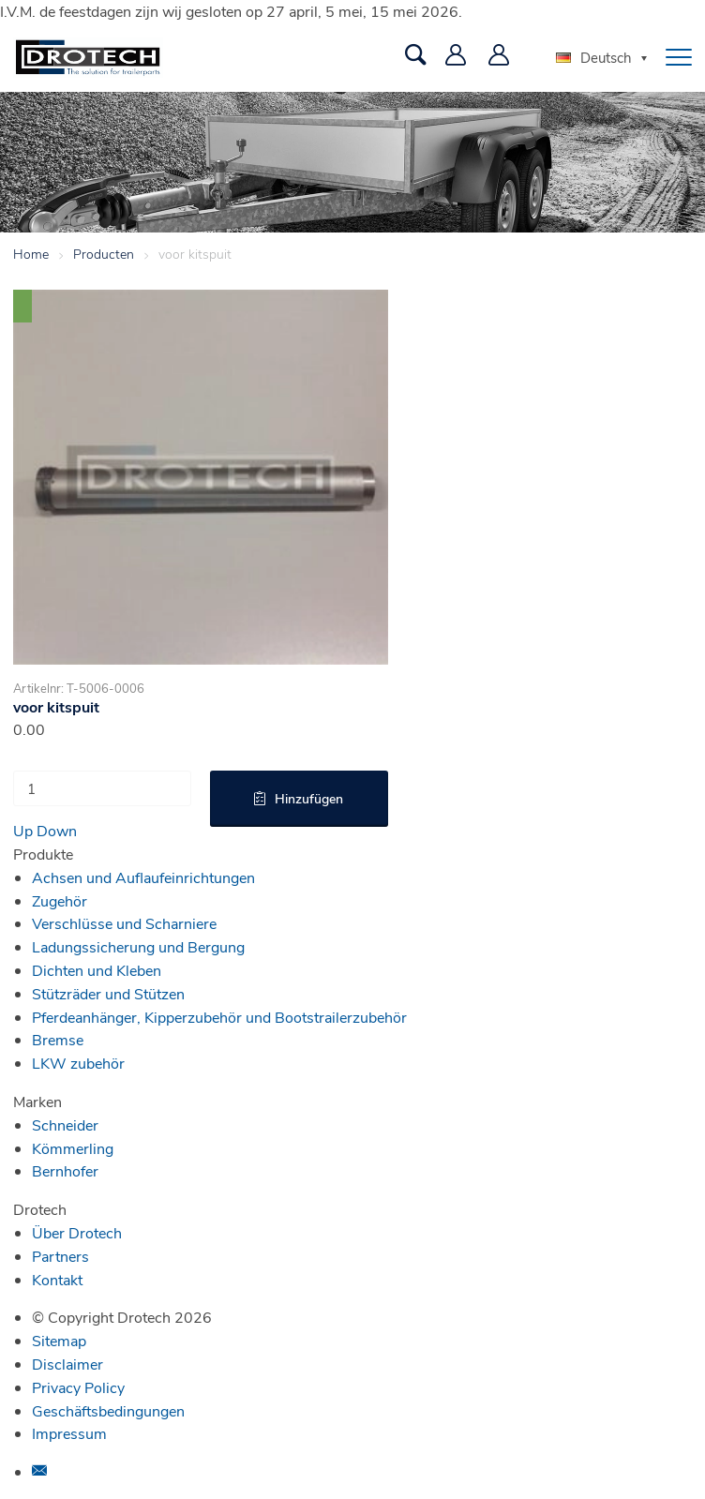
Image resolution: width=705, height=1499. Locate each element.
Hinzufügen (309, 798)
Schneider (65, 1124)
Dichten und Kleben (96, 970)
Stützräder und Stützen (108, 993)
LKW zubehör (78, 1062)
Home (31, 253)
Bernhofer (65, 1170)
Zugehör (59, 900)
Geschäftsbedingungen (108, 1410)
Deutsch (594, 57)
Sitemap (59, 1340)
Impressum (69, 1433)
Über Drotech (77, 1232)
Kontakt (57, 1279)
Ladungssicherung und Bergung (138, 946)
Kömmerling (72, 1148)
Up (23, 830)
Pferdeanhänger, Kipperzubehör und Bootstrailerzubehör (219, 1017)
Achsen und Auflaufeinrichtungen (143, 877)
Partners (60, 1256)
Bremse (57, 1039)
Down (57, 830)
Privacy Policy (78, 1387)
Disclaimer (67, 1363)
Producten (103, 253)
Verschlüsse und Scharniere (124, 923)
